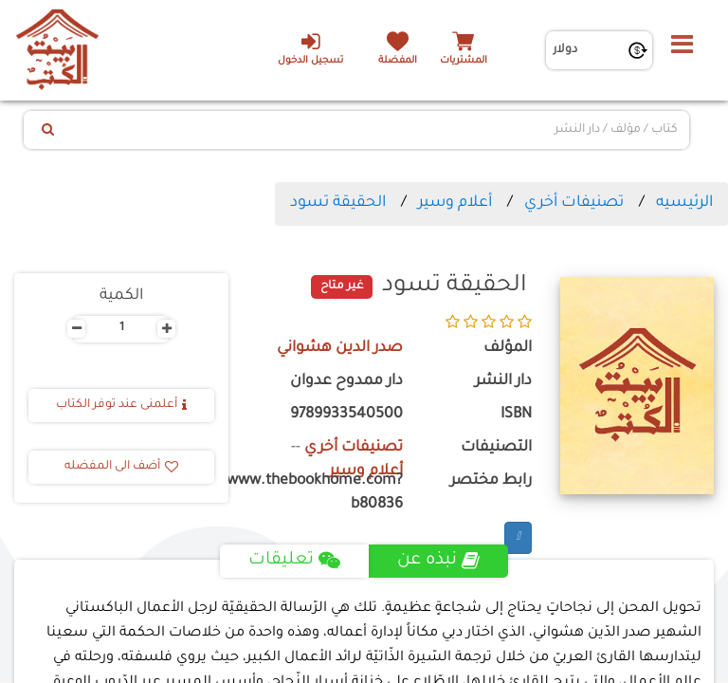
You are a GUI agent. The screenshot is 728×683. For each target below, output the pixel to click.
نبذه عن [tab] (438, 560)
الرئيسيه (684, 203)
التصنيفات (496, 448)
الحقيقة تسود (338, 203)
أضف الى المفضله (121, 466)
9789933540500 (346, 415)
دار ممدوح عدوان (346, 382)
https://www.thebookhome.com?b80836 (330, 493)
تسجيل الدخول (310, 48)
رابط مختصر (491, 481)
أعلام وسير (455, 203)
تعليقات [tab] (294, 560)
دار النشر (503, 382)
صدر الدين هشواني (340, 349)
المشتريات (463, 61)
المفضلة (397, 61)
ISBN (516, 415)
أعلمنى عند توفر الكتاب (121, 405)
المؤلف (507, 349)
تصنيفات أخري (574, 203)
